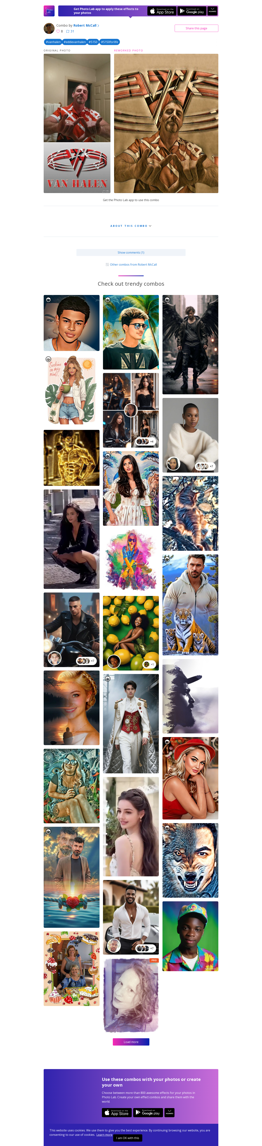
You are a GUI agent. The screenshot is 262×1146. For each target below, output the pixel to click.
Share (196, 28)
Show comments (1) (131, 252)
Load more (131, 1042)
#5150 (93, 42)
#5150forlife (109, 42)
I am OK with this (127, 1138)
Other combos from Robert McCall (131, 265)
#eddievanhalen (75, 42)
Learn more (104, 1135)
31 (70, 31)
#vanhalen (53, 42)
